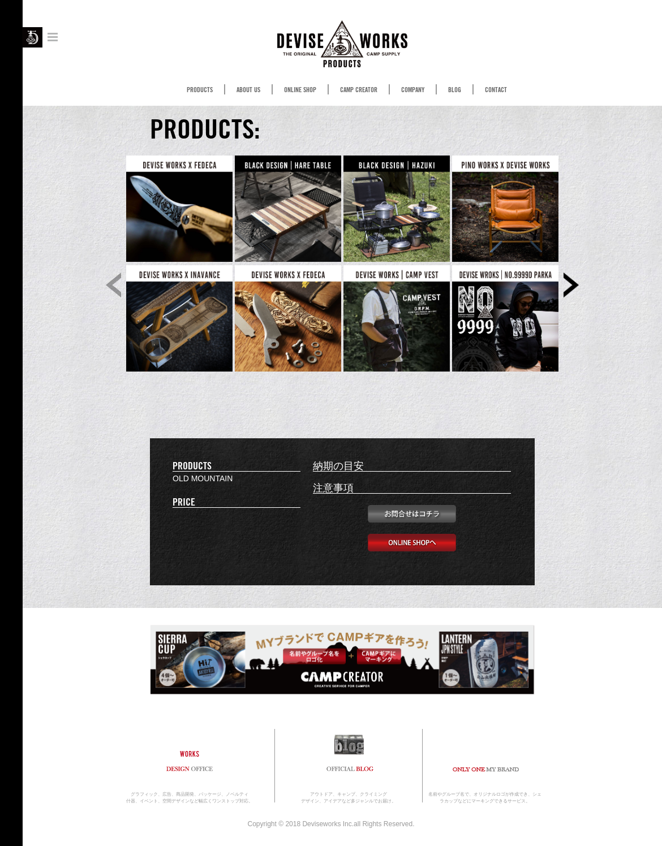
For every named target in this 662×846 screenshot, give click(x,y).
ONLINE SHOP (300, 90)
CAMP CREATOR (358, 90)
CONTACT (496, 90)
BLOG (454, 90)
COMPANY (412, 90)
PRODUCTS (200, 90)
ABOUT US (248, 90)
